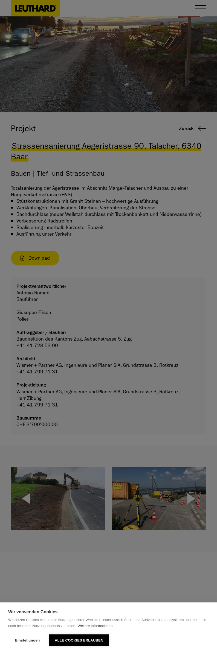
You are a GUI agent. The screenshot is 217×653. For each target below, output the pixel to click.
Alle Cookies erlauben (79, 640)
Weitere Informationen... (97, 626)
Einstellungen (27, 640)
